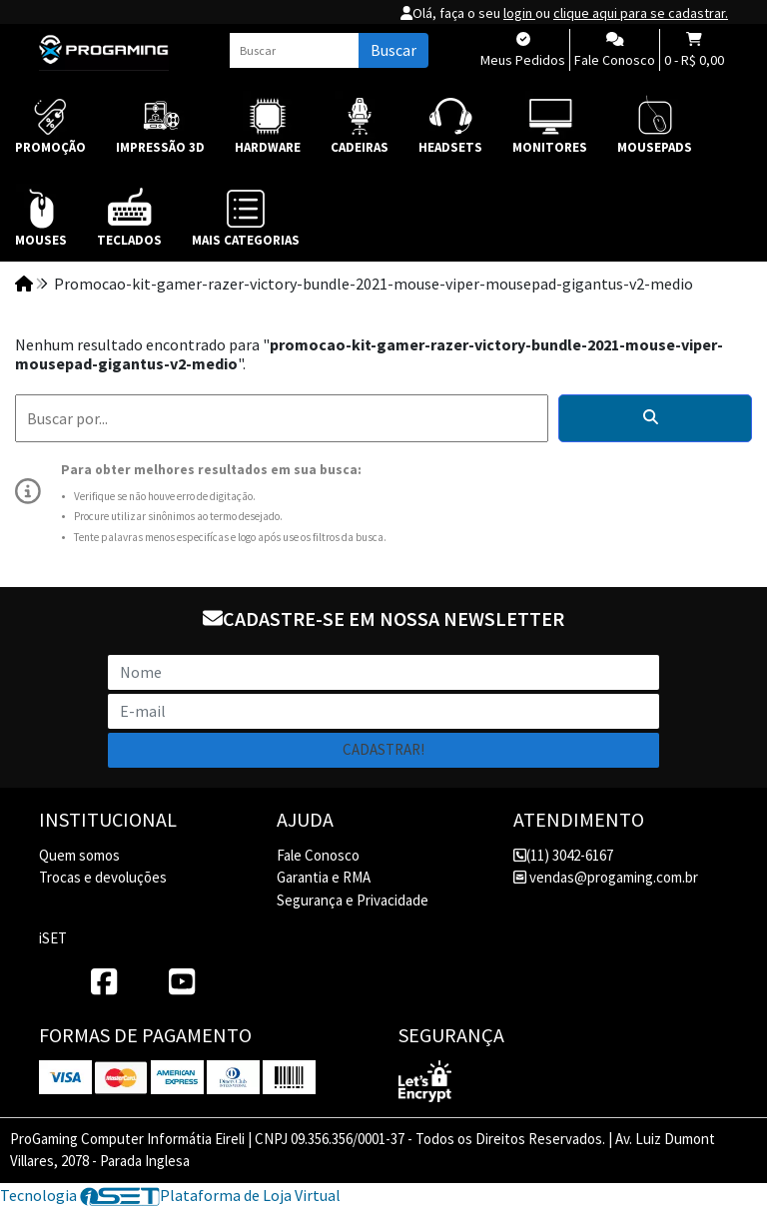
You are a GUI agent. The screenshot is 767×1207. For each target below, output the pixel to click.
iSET (53, 937)
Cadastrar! (383, 749)
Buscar (393, 50)
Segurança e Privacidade (352, 900)
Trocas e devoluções (103, 877)
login (519, 13)
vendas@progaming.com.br (605, 877)
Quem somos (79, 855)
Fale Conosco (318, 855)
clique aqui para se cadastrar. (640, 13)
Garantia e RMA (324, 877)
